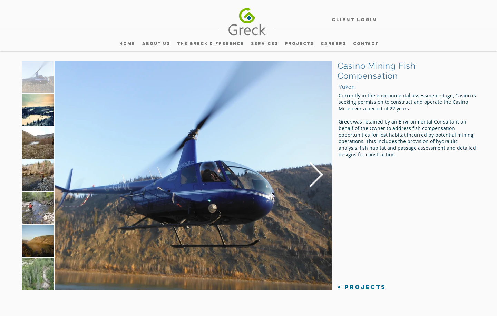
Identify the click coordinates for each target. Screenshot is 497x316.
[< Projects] (362, 287)
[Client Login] (354, 20)
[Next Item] (316, 175)
